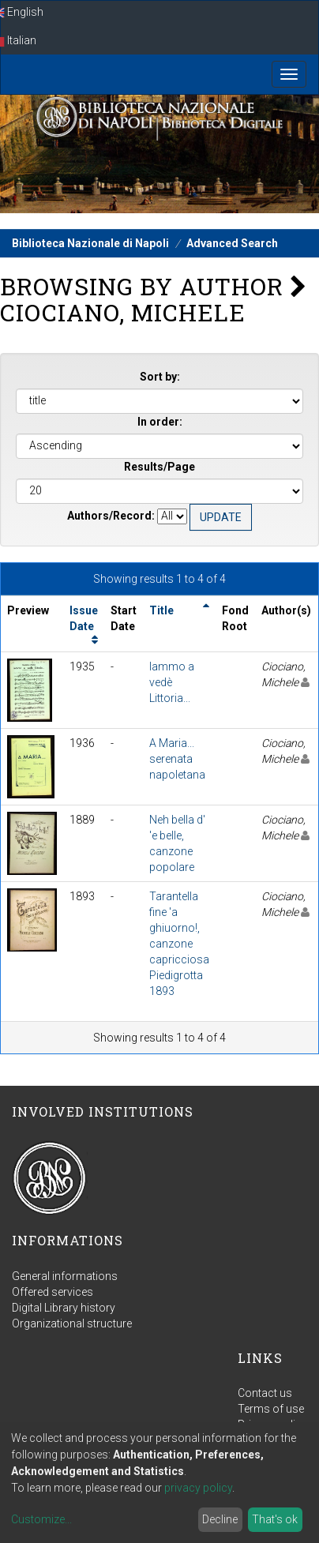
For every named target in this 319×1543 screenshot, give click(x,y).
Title (161, 610)
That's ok (275, 1519)
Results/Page (159, 466)
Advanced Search (232, 243)
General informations (65, 1276)
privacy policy (198, 1487)
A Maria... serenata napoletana (177, 759)
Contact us (265, 1393)
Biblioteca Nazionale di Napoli (90, 243)
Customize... (41, 1519)
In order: (159, 421)
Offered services (52, 1292)
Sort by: (160, 376)
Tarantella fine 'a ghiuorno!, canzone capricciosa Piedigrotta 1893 (179, 943)
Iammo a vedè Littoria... (171, 682)
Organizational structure (72, 1323)
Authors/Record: (111, 515)
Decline (220, 1519)
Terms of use (271, 1408)
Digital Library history (63, 1307)
